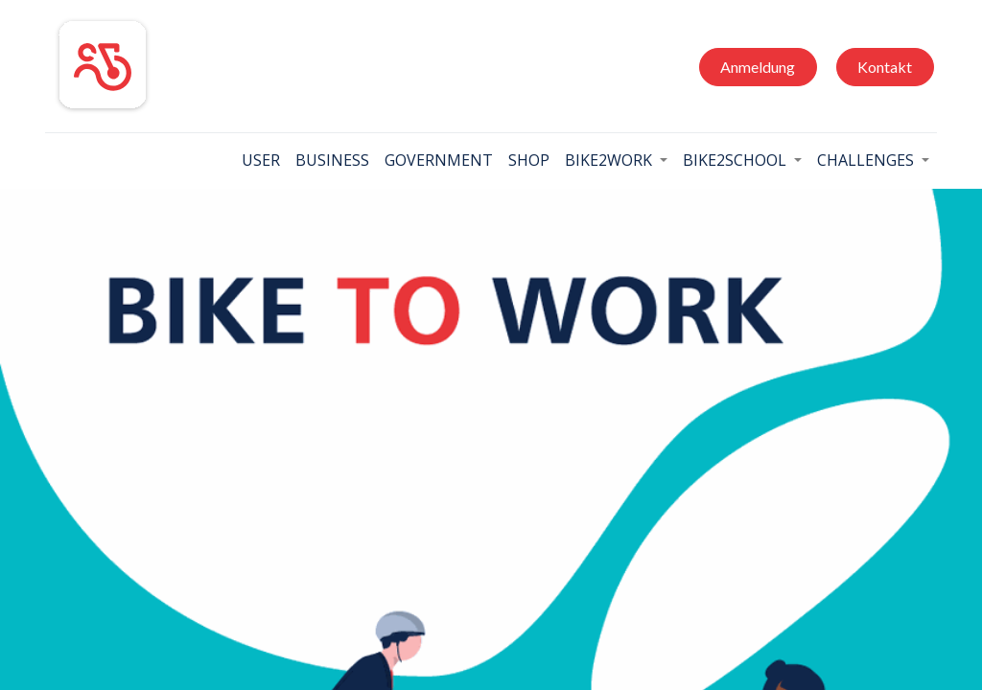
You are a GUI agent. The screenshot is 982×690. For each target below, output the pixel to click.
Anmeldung (757, 67)
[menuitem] (261, 160)
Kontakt (884, 67)
